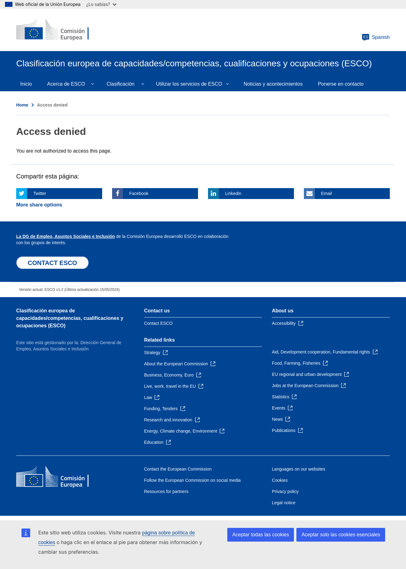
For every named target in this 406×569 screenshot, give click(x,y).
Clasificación (120, 84)
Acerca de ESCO (66, 84)
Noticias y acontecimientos (273, 84)
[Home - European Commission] (61, 30)
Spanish (376, 37)
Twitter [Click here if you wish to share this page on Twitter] (39, 193)
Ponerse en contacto (341, 84)
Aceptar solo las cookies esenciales (340, 534)
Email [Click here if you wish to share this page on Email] (326, 193)
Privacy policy (285, 491)
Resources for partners (166, 491)
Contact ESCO (158, 323)
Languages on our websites (298, 469)
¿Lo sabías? (101, 4)
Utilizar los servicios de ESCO (189, 84)
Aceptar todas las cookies (260, 534)
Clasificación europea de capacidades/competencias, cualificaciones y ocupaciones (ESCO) (69, 318)
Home (22, 104)
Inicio (26, 84)
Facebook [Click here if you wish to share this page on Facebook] (138, 193)
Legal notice (283, 502)
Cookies (280, 480)
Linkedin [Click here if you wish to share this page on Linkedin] (233, 193)
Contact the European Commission (178, 469)
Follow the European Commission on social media (192, 480)
